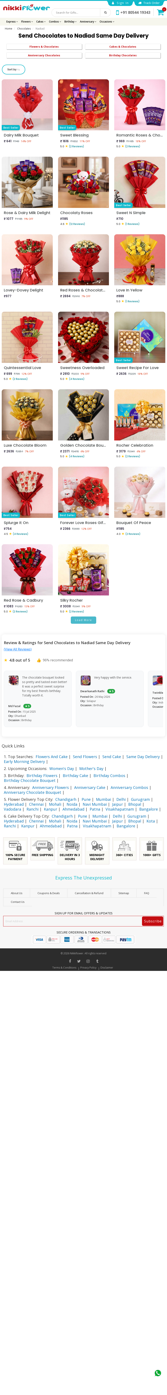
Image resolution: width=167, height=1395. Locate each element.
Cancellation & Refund (89, 893)
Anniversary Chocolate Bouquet (32, 792)
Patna (95, 809)
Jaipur (117, 804)
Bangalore (148, 809)
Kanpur (50, 809)
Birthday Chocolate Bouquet (30, 780)
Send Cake (111, 756)
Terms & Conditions (64, 967)
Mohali (55, 804)
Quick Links (13, 746)
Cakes (41, 21)
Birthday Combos (109, 775)
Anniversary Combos (129, 787)
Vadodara (12, 809)
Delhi (121, 799)
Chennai (36, 804)
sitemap (123, 893)
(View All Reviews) (18, 649)
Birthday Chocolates (123, 55)
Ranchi (32, 809)
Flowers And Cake (52, 756)
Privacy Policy (88, 967)
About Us (16, 893)
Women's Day (61, 768)
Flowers (27, 21)
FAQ (146, 893)
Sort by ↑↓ (13, 69)
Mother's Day (91, 768)
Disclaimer (106, 967)
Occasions (107, 21)
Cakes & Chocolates (122, 46)
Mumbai (103, 799)
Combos (55, 21)
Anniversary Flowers (50, 787)
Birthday (70, 21)
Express (12, 21)
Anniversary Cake (89, 787)
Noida (72, 804)
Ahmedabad (73, 809)
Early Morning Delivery (24, 761)
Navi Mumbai (95, 804)
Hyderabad (14, 804)
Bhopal (134, 804)
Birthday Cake (75, 775)
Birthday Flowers (41, 775)
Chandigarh (65, 799)
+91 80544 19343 (133, 12)
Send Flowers (85, 756)
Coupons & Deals (49, 893)
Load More (83, 620)
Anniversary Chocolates (44, 55)
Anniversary (88, 21)
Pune (86, 799)
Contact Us (18, 902)
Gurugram (140, 799)
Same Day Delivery (143, 756)
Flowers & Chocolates (44, 46)
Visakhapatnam (120, 809)
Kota (150, 821)
